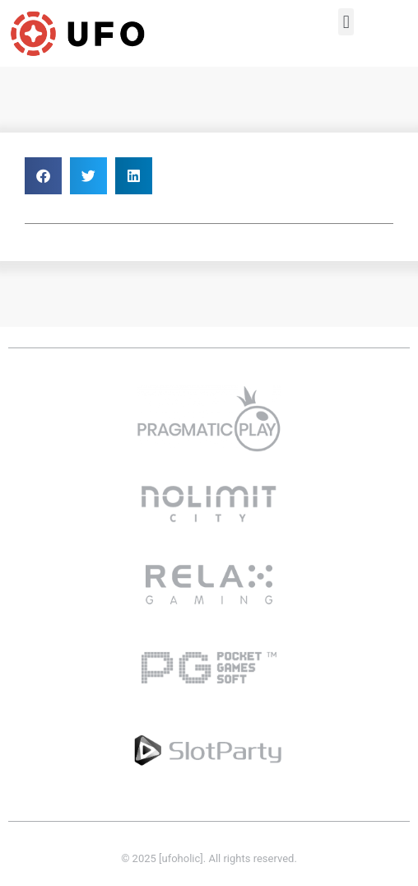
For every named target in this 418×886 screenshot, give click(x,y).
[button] (346, 21)
